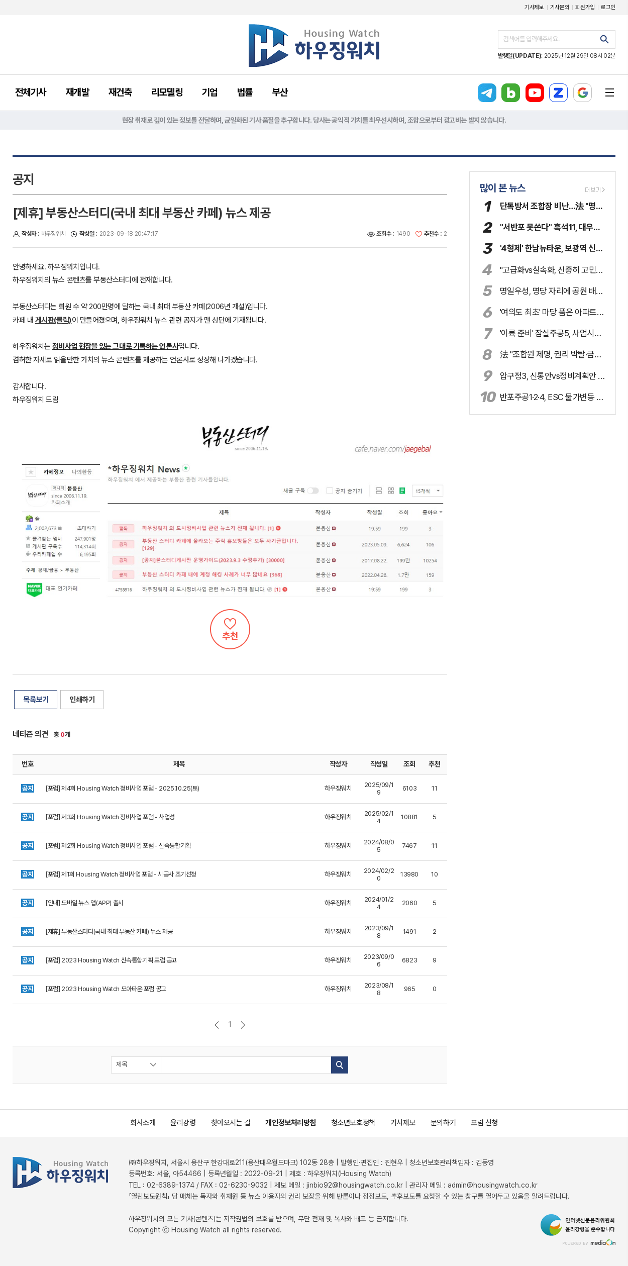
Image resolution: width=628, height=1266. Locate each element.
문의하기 (443, 1122)
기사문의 (560, 7)
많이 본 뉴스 (503, 188)
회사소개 (142, 1122)
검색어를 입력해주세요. (531, 39)
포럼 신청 (484, 1122)
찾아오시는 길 (231, 1122)
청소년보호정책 (353, 1122)
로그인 (608, 7)
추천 (230, 629)
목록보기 (35, 699)
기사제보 (534, 7)
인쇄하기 (81, 699)
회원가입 (585, 7)
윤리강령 (182, 1122)
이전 (217, 1025)
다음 (243, 1025)
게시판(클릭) (53, 320)
